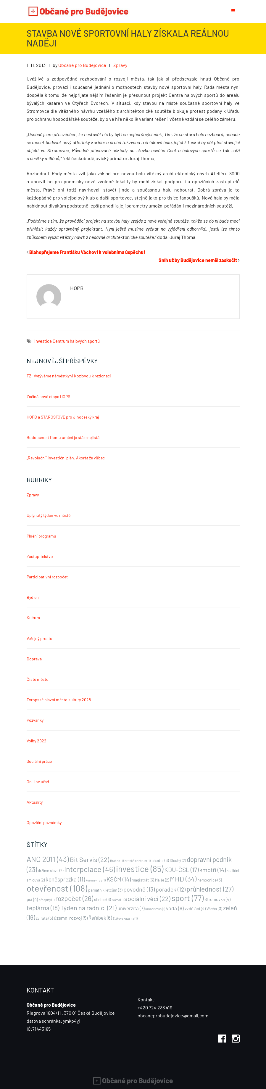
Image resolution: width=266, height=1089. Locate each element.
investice (43, 341)
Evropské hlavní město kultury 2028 (59, 699)
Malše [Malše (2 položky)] (162, 880)
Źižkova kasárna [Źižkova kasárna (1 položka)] (125, 918)
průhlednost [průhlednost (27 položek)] (209, 889)
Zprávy (120, 65)
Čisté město (38, 679)
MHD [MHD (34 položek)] (183, 878)
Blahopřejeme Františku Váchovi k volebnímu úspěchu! (87, 252)
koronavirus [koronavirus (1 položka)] (96, 880)
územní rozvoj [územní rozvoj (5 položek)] (71, 918)
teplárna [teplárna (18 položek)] (43, 907)
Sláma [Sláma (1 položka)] (117, 900)
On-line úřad (38, 781)
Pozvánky (35, 720)
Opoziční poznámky (44, 822)
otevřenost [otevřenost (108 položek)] (57, 888)
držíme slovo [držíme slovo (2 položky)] (50, 870)
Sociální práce (39, 761)
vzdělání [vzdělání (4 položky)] (195, 908)
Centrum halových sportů (76, 341)
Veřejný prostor (40, 638)
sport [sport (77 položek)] (187, 898)
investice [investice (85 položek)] (139, 869)
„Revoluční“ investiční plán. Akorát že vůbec (66, 457)
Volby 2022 (36, 740)
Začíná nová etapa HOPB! (49, 396)
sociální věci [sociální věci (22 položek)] (147, 898)
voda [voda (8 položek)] (175, 908)
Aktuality (35, 802)
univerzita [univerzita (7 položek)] (130, 908)
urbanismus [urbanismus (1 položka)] (155, 909)
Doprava (34, 658)
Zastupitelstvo (40, 556)
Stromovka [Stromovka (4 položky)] (217, 899)
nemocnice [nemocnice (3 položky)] (209, 879)
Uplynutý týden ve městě (48, 515)
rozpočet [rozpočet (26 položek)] (74, 898)
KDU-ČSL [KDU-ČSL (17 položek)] (181, 869)
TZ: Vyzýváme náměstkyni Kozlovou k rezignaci (69, 375)
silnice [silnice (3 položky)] (102, 899)
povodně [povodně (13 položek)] (139, 889)
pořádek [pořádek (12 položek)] (171, 889)
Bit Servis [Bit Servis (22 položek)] (89, 859)
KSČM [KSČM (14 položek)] (119, 879)
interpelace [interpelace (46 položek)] (89, 869)
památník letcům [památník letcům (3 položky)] (105, 889)
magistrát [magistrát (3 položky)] (143, 879)
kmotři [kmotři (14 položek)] (212, 869)
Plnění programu (41, 535)
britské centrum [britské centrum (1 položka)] (138, 861)
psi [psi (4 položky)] (32, 899)
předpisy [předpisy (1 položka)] (46, 900)
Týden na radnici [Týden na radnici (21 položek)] (88, 907)
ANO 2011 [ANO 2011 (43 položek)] (48, 859)
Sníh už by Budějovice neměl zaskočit (198, 260)
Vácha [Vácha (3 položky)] (214, 908)
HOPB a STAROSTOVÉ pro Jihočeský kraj (63, 416)
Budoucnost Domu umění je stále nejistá (63, 437)
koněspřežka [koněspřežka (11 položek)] (65, 879)
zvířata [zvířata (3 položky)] (44, 918)
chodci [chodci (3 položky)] (160, 860)
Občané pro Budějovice (82, 65)
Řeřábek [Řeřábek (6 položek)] (100, 918)
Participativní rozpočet (47, 576)
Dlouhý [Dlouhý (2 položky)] (178, 860)
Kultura (33, 617)
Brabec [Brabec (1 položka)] (117, 861)
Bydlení (33, 597)
